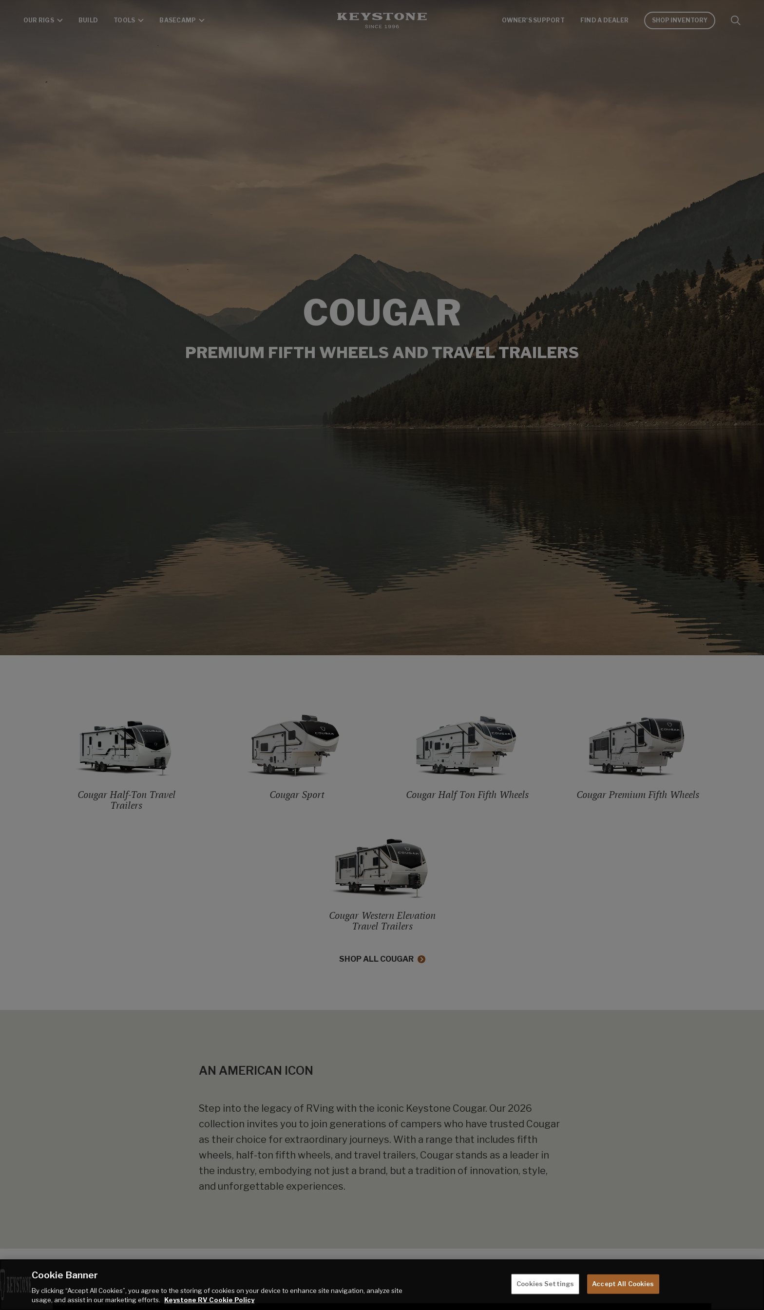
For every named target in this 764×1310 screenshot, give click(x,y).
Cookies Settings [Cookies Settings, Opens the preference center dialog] (545, 1284)
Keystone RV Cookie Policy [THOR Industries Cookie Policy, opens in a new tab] (209, 1300)
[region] (382, 1284)
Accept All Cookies (623, 1284)
